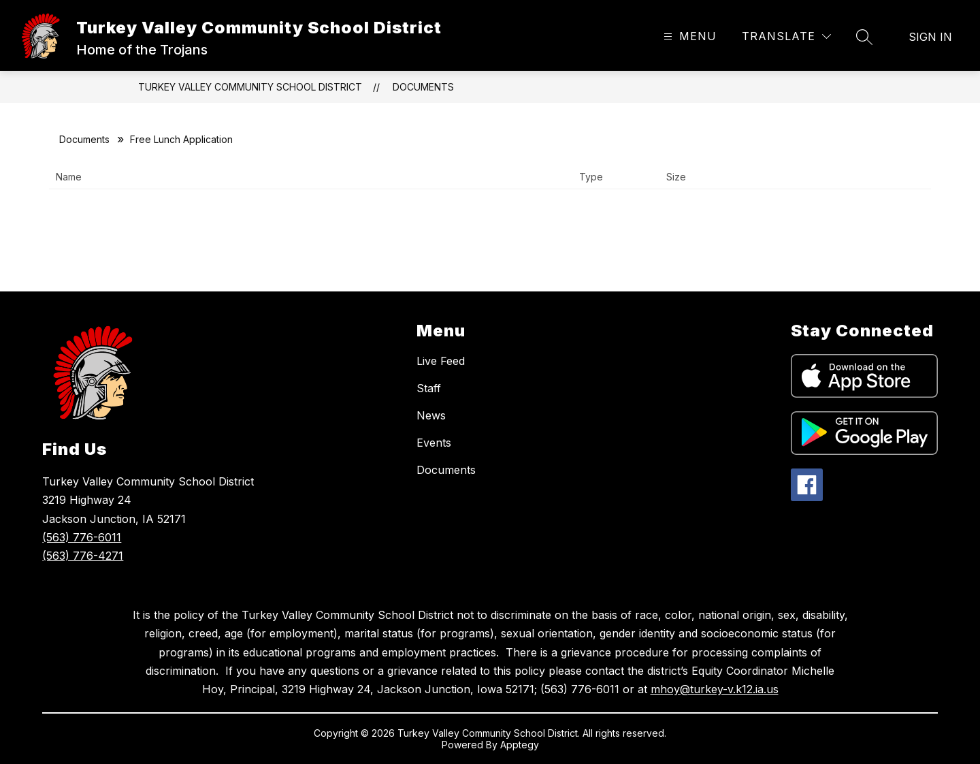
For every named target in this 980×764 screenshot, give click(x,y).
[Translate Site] (786, 36)
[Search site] (864, 37)
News (431, 415)
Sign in (930, 37)
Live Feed (440, 361)
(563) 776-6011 (81, 537)
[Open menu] (688, 36)
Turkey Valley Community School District (250, 87)
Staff (428, 388)
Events (433, 442)
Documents (423, 87)
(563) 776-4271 (82, 555)
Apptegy (519, 744)
